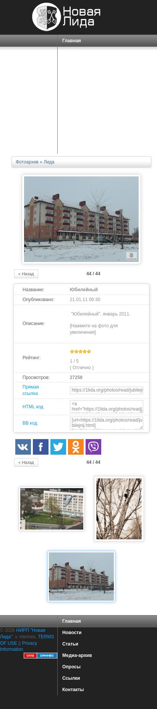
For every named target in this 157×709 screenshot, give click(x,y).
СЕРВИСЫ (75, 91)
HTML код (33, 406)
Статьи (70, 644)
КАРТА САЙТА (78, 136)
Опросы (71, 666)
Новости (71, 632)
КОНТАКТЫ (75, 148)
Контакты (73, 689)
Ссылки (71, 678)
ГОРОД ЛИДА (76, 54)
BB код (30, 423)
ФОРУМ (70, 125)
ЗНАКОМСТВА (78, 113)
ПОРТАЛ (72, 79)
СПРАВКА (74, 68)
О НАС (70, 102)
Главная (71, 40)
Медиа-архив (77, 655)
